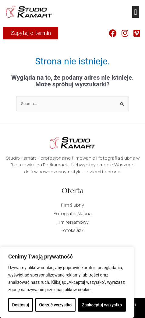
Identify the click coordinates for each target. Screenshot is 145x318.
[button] (135, 12)
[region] (67, 282)
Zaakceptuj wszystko (102, 304)
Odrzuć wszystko (55, 304)
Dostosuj (20, 304)
